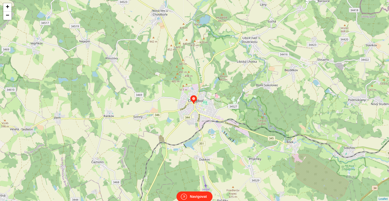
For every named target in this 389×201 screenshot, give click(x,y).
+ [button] (7, 7)
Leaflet (383, 194)
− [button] (7, 16)
